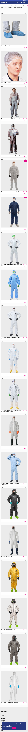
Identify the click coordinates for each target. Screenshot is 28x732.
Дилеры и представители (5, 711)
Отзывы (2, 714)
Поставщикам (3, 716)
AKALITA (2, 730)
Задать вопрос (3, 715)
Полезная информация (4, 712)
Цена (19, 11)
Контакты (20, 0)
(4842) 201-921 (25, 0)
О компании (3, 720)
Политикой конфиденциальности (7, 726)
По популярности (23, 11)
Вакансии (2, 721)
